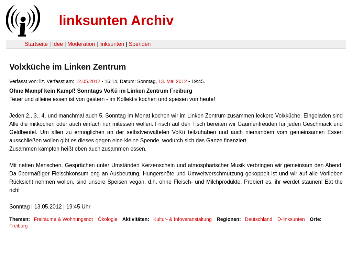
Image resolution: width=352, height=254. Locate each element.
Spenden (140, 44)
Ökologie (108, 219)
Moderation (81, 44)
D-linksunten (291, 219)
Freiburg (18, 225)
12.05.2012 (88, 81)
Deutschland (258, 219)
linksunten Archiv (116, 20)
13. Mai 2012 (172, 81)
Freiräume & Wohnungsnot (63, 219)
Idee (57, 44)
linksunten (111, 44)
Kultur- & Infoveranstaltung (182, 219)
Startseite (36, 44)
